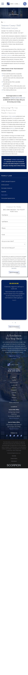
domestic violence (6, 55)
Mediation (14, 390)
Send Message (14, 272)
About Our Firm (14, 356)
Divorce (14, 387)
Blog (14, 395)
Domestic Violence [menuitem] (6, 188)
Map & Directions (14, 418)
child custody (12, 116)
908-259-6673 (14, 371)
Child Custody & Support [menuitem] (8, 181)
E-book (14, 392)
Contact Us (14, 400)
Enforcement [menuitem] (5, 185)
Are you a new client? (8, 241)
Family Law (14, 385)
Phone (3, 228)
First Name (5, 215)
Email (3, 234)
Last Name (5, 221)
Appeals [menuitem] (3, 191)
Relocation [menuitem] (4, 195)
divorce (12, 128)
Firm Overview (14, 382)
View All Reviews (14, 327)
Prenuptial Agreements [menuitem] (8, 198)
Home (14, 380)
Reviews (14, 397)
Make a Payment (14, 402)
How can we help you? (8, 247)
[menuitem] (14, 456)
